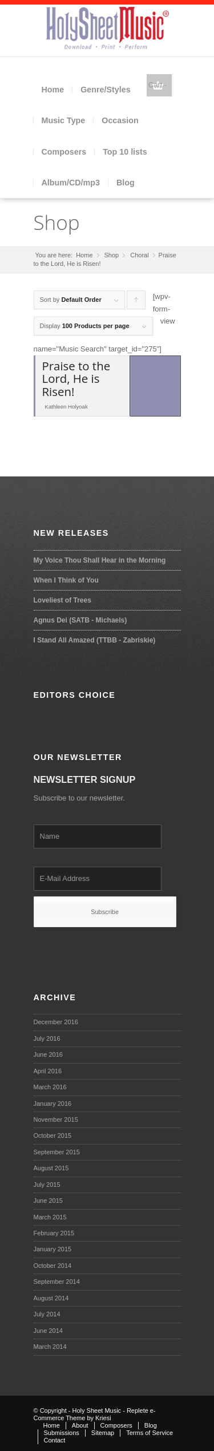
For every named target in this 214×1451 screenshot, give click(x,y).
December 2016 (56, 1021)
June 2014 (48, 1330)
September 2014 (57, 1281)
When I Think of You (66, 580)
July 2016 (47, 1038)
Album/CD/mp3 (71, 182)
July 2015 (47, 1184)
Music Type (64, 120)
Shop (57, 222)
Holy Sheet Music (97, 1410)
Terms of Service (149, 1432)
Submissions (61, 1432)
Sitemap (102, 1432)
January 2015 (53, 1249)
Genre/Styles (105, 89)
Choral (139, 255)
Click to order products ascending (136, 302)
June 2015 (48, 1200)
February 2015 (54, 1233)
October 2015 (53, 1135)
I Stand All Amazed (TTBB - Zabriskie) (95, 640)
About (80, 1425)
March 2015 (50, 1217)
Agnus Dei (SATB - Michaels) (80, 620)
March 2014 (50, 1346)
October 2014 (53, 1265)
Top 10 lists (125, 151)
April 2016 (48, 1071)
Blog (125, 182)
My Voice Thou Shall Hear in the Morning (100, 560)
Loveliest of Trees (62, 600)
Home (53, 89)
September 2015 (57, 1152)
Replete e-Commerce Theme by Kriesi (95, 1414)
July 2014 (47, 1314)
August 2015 (51, 1168)
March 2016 (50, 1087)
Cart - (157, 84)
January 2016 (53, 1103)
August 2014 (51, 1298)
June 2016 (48, 1054)
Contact (55, 1440)
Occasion (120, 120)
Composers (64, 151)
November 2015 (56, 1119)
